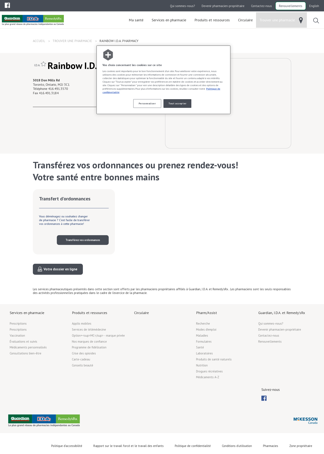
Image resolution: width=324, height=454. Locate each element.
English (314, 6)
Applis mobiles (81, 323)
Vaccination (17, 335)
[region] (163, 79)
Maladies (202, 335)
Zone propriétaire (300, 446)
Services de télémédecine (89, 329)
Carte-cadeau (81, 359)
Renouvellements (290, 6)
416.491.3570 (58, 89)
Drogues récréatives (209, 371)
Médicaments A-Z (207, 377)
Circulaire (141, 312)
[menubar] (7, 5)
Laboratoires (204, 353)
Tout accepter (177, 103)
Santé (200, 347)
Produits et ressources (89, 312)
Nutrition (202, 365)
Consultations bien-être (25, 353)
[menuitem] (7, 5)
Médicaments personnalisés (28, 347)
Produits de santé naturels (214, 359)
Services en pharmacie (27, 312)
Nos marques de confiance (89, 341)
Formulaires (204, 341)
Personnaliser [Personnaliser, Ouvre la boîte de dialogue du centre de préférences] (147, 103)
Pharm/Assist (206, 312)
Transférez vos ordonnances (83, 240)
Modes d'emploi (206, 329)
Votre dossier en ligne (60, 269)
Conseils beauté (82, 365)
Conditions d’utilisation (237, 446)
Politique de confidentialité (193, 446)
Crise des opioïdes (84, 353)
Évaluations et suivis (23, 341)
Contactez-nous (261, 6)
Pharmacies (270, 446)
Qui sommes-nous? (182, 6)
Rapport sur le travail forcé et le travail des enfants (128, 446)
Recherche (203, 323)
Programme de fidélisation (89, 347)
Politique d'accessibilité (66, 446)
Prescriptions (18, 323)
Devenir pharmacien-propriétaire (223, 6)
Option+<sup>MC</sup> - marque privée (98, 335)
